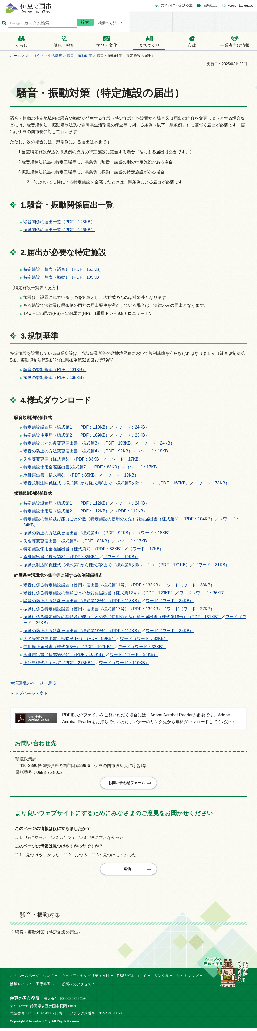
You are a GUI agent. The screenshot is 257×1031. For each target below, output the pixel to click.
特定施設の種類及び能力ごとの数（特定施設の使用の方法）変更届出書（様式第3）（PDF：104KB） (119, 519)
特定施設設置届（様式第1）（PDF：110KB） (66, 427)
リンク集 (161, 979)
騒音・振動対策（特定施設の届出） (48, 935)
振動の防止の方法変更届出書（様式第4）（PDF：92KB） (77, 533)
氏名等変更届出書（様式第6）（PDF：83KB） (67, 541)
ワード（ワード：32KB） (144, 638)
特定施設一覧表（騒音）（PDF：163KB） (63, 269)
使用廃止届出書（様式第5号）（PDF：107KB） (68, 646)
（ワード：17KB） (125, 459)
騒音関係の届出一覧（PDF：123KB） (59, 222)
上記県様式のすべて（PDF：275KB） (59, 662)
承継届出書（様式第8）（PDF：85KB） (61, 475)
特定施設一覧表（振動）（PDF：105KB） (63, 277)
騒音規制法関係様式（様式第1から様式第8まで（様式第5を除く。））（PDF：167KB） (106, 483)
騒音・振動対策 (79, 56)
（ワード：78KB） (211, 483)
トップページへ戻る (29, 693)
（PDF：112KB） (130, 511)
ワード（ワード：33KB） (142, 646)
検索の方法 (107, 23)
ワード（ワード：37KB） (191, 609)
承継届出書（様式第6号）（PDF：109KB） (64, 654)
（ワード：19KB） (120, 475)
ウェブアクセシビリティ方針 (85, 979)
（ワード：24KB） (131, 427)
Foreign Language (240, 5)
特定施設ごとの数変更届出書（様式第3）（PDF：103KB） (79, 443)
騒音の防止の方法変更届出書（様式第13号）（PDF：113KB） (82, 601)
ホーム (15, 56)
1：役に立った (33, 839)
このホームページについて (32, 979)
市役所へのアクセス (74, 987)
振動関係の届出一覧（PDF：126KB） (59, 230)
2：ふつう (65, 839)
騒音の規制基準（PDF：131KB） (54, 369)
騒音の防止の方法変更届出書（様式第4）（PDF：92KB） (77, 451)
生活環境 (55, 56)
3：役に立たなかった (104, 839)
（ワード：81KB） (211, 565)
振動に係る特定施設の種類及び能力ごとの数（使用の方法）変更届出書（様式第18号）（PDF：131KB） (122, 617)
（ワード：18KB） (154, 451)
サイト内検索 (4, 23)
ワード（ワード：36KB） (203, 593)
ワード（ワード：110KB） (124, 662)
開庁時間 (43, 987)
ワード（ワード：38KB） (191, 585)
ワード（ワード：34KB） (170, 601)
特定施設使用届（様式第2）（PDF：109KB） (66, 435)
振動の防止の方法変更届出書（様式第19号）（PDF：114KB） (82, 630)
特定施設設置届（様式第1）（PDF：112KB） (66, 503)
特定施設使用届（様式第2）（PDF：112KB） (66, 511)
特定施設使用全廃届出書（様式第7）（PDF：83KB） (73, 549)
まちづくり (34, 56)
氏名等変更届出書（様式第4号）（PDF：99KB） (69, 638)
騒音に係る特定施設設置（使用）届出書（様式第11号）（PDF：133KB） (92, 585)
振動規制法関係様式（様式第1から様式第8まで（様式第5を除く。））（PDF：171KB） (106, 565)
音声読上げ (210, 5)
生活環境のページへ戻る (33, 683)
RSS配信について (132, 979)
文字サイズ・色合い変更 (177, 5)
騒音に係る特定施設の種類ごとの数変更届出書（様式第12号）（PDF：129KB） (99, 593)
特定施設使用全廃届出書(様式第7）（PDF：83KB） (72, 467)
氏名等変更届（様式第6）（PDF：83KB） (63, 459)
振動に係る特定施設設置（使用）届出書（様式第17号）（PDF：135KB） (92, 609)
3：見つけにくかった (116, 856)
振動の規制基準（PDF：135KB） (54, 377)
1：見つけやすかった (39, 856)
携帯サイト (19, 987)
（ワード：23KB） (131, 435)
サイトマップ (187, 979)
